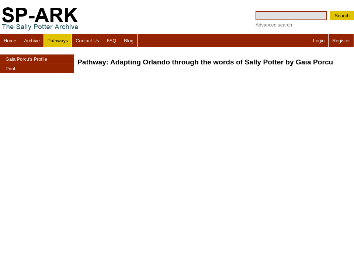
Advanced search (274, 25)
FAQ (112, 40)
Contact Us (87, 40)
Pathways (58, 40)
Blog (128, 40)
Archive (32, 40)
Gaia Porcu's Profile (26, 59)
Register (341, 40)
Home (10, 40)
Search (342, 15)
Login (318, 40)
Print (10, 68)
